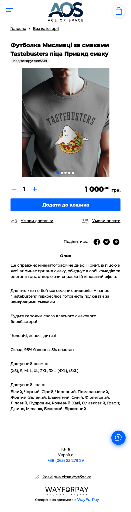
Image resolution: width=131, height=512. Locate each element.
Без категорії (46, 28)
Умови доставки (37, 220)
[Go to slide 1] (57, 172)
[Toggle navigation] (9, 11)
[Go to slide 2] (62, 173)
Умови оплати (106, 220)
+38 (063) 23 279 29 (65, 460)
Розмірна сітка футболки (66, 477)
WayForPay (88, 499)
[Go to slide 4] (69, 173)
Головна (18, 28)
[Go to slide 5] (73, 173)
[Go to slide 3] (65, 173)
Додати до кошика (65, 205)
